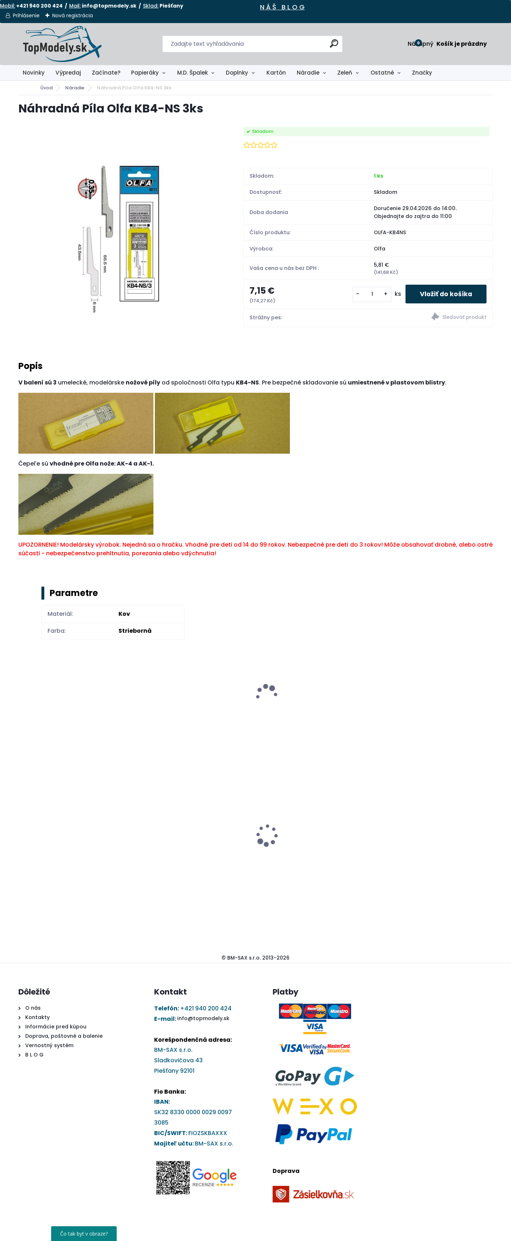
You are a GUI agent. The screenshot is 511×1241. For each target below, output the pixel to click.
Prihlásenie (26, 15)
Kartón (276, 72)
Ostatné (382, 72)
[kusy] (372, 294)
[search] (334, 46)
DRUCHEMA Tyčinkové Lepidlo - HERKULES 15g (184, 840)
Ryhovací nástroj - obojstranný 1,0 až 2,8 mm (75, 831)
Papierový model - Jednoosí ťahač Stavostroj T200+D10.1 (309, 840)
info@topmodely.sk (203, 1018)
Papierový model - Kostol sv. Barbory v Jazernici (432, 840)
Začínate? (106, 72)
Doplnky (237, 72)
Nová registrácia (72, 15)
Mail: (75, 5)
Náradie (308, 72)
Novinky (34, 72)
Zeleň (344, 72)
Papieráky (145, 72)
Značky (422, 72)
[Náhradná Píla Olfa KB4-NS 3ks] (119, 235)
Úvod (46, 87)
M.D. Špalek (192, 72)
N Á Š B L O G (282, 7)
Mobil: (7, 5)
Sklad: (150, 5)
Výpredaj (68, 72)
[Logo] (62, 44)
